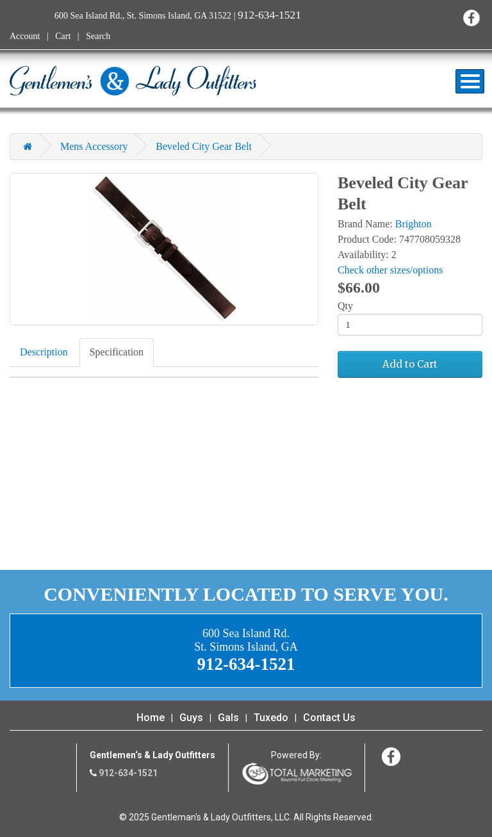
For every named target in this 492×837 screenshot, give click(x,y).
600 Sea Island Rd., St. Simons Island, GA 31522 (142, 15)
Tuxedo (271, 717)
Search (98, 36)
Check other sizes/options (390, 269)
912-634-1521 (269, 14)
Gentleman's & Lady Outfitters (133, 80)
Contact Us (329, 717)
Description (44, 351)
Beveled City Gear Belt (204, 146)
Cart (62, 36)
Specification (117, 351)
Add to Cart (410, 364)
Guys (191, 717)
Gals (228, 717)
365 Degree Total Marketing (297, 773)
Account (25, 36)
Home (150, 717)
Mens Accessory (93, 146)
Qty (345, 305)
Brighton (413, 223)
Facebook (471, 17)
